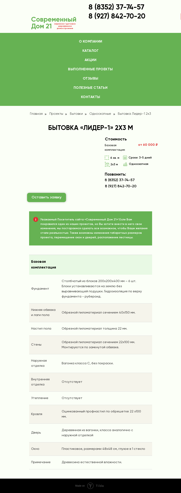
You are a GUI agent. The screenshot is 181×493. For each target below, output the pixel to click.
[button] (46, 197)
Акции (91, 60)
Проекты (56, 114)
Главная (36, 114)
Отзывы (90, 78)
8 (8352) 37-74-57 (116, 7)
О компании (90, 41)
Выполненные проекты (90, 69)
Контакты (90, 97)
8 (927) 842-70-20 (121, 186)
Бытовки (76, 114)
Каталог (90, 51)
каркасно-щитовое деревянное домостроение (65, 26)
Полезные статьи (91, 88)
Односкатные (100, 114)
